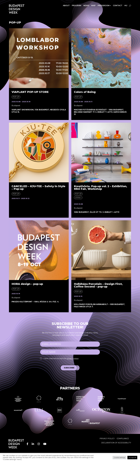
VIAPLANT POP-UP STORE (30, 92)
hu (125, 6)
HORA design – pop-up (27, 283)
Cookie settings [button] (119, 457)
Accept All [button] (132, 457)
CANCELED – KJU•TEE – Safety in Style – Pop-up (38, 187)
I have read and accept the (61, 358)
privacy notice (73, 358)
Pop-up (16, 97)
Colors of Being (85, 92)
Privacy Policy (107, 439)
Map (93, 6)
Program (76, 6)
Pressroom (103, 6)
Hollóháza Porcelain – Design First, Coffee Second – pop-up (98, 285)
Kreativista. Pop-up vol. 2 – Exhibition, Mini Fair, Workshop (100, 187)
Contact (117, 6)
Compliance (123, 439)
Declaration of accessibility (116, 443)
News (86, 6)
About (66, 6)
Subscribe (69, 368)
